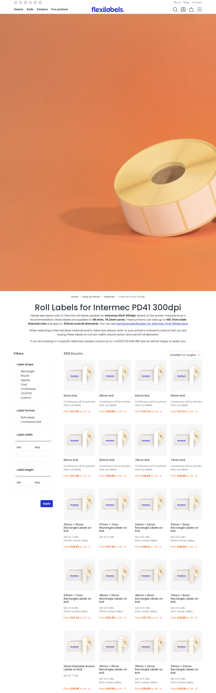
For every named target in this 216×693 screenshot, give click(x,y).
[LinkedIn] (25, 2)
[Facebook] (15, 2)
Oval (24, 384)
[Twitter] (20, 2)
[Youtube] (30, 2)
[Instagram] (40, 2)
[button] (175, 9)
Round (25, 376)
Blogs (186, 2)
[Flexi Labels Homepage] (108, 9)
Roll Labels (28, 417)
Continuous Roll (31, 422)
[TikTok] (35, 2)
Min (19, 447)
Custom (26, 398)
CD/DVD (26, 393)
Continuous (28, 389)
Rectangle (27, 371)
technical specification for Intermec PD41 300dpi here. (152, 324)
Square (25, 380)
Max (37, 447)
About (177, 2)
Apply (47, 504)
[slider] (17, 441)
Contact (197, 2)
